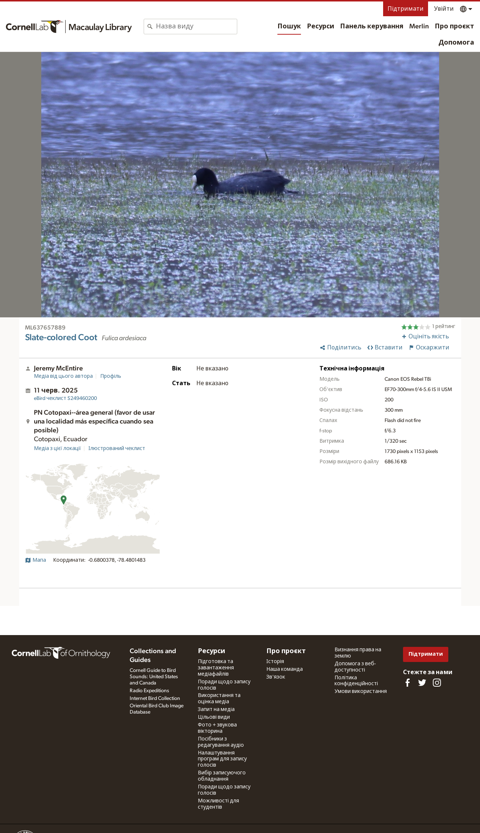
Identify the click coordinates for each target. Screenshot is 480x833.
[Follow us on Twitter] (422, 682)
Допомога (456, 42)
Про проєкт (454, 26)
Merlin (419, 26)
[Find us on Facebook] (407, 682)
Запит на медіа (216, 709)
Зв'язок (275, 677)
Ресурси (320, 26)
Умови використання (360, 691)
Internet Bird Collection (155, 698)
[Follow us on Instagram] (436, 682)
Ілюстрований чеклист (116, 448)
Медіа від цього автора (63, 376)
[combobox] (196, 26)
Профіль (110, 376)
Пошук (289, 26)
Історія (275, 661)
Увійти (444, 9)
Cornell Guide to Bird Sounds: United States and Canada (154, 677)
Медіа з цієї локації (57, 448)
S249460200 (65, 398)
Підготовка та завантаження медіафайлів (216, 668)
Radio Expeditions (149, 690)
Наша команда (284, 669)
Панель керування (371, 26)
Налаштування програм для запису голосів (222, 759)
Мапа (35, 560)
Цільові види (214, 717)
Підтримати (406, 9)
